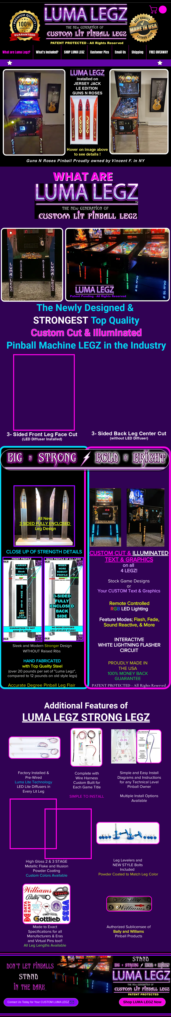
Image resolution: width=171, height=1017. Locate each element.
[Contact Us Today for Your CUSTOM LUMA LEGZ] (41, 1002)
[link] (159, 9)
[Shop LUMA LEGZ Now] (142, 1002)
